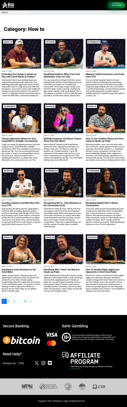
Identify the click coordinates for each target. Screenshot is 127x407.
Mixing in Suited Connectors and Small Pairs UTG (105, 75)
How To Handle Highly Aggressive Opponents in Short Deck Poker (102, 270)
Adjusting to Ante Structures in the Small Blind (19, 270)
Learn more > (76, 369)
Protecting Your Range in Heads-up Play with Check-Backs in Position (19, 75)
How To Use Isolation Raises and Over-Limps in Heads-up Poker (105, 139)
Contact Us (9, 363)
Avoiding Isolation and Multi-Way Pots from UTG (20, 204)
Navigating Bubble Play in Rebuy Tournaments (102, 204)
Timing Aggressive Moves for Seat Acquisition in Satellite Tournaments (20, 139)
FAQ (21, 363)
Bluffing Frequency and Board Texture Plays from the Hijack (62, 139)
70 (25, 301)
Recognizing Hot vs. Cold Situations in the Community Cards (62, 204)
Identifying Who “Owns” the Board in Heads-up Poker (62, 270)
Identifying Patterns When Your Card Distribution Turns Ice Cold (62, 75)
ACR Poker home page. (18, 12)
